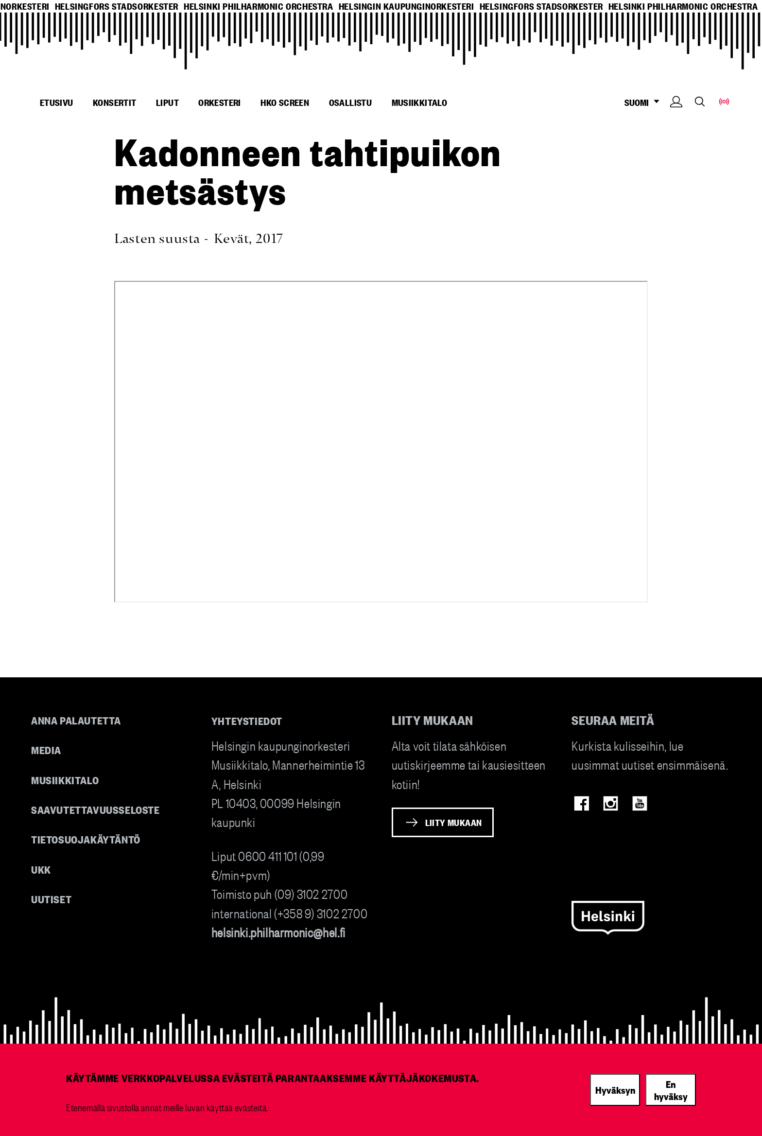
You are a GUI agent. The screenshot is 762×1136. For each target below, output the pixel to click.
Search (700, 101)
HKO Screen (284, 102)
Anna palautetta (76, 720)
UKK (41, 869)
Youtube (640, 803)
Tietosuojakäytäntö (85, 839)
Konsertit (115, 102)
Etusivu (56, 102)
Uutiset (51, 899)
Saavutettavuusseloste (95, 809)
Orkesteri (219, 102)
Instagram (611, 803)
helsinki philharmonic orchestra (258, 6)
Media (46, 749)
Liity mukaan (453, 822)
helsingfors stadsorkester (116, 6)
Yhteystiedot (246, 720)
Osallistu (350, 102)
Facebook (581, 803)
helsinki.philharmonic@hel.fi (278, 932)
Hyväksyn (615, 1089)
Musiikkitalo (420, 102)
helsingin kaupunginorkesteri (406, 6)
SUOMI (644, 102)
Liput (167, 102)
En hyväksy (671, 1089)
